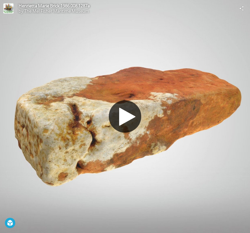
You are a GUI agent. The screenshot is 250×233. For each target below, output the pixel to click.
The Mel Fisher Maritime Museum (56, 11)
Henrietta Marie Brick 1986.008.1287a (54, 6)
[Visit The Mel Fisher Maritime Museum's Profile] (8, 8)
